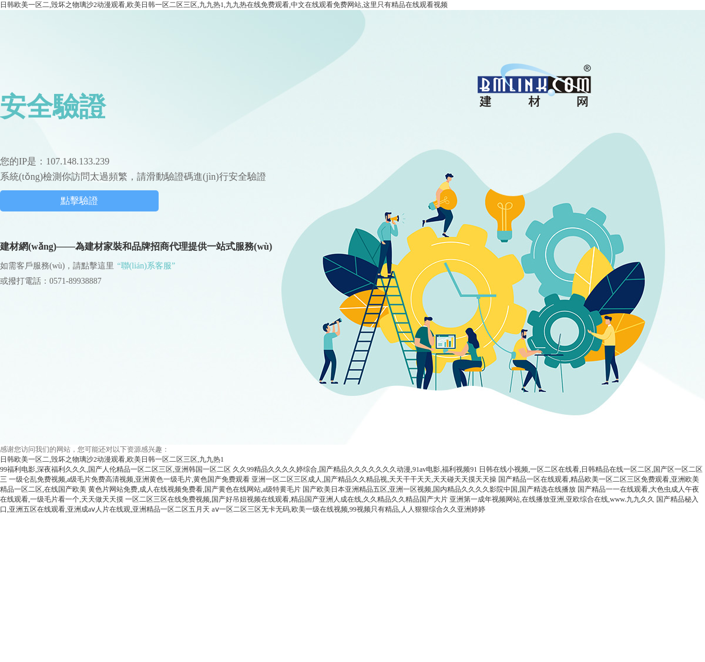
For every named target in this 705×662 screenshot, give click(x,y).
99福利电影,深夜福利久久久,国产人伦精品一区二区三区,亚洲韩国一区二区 (115, 469)
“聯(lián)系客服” (146, 265)
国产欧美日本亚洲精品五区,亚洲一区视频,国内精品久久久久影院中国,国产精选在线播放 (439, 489)
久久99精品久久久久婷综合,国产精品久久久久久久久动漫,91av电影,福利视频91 (355, 469)
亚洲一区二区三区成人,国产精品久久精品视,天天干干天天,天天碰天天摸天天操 (373, 479)
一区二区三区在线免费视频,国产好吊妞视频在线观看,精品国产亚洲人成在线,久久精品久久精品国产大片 (286, 499)
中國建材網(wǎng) (535, 85)
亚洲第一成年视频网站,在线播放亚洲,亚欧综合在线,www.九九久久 (551, 499)
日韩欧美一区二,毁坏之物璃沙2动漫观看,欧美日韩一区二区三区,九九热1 (112, 459)
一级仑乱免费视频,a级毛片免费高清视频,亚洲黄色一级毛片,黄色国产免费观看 (129, 479)
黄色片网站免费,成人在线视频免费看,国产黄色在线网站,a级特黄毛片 (194, 489)
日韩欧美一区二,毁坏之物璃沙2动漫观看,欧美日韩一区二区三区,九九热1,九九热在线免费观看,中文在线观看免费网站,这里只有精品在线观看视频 (224, 5)
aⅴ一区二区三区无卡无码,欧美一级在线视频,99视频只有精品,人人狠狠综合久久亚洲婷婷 (348, 509)
